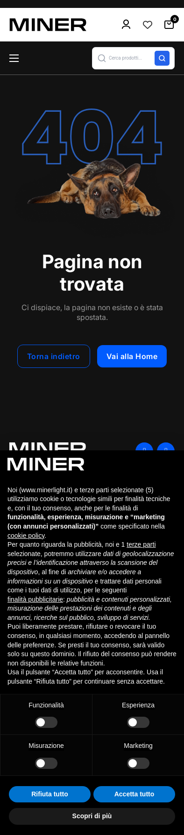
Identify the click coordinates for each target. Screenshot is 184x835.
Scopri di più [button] (92, 816)
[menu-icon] (126, 25)
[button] (133, 58)
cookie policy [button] (25, 535)
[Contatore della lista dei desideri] (147, 24)
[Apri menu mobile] (14, 58)
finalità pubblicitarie (35, 599)
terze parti (141, 544)
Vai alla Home (132, 356)
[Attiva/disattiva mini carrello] (169, 24)
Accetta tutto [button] (134, 794)
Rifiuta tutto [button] (49, 794)
